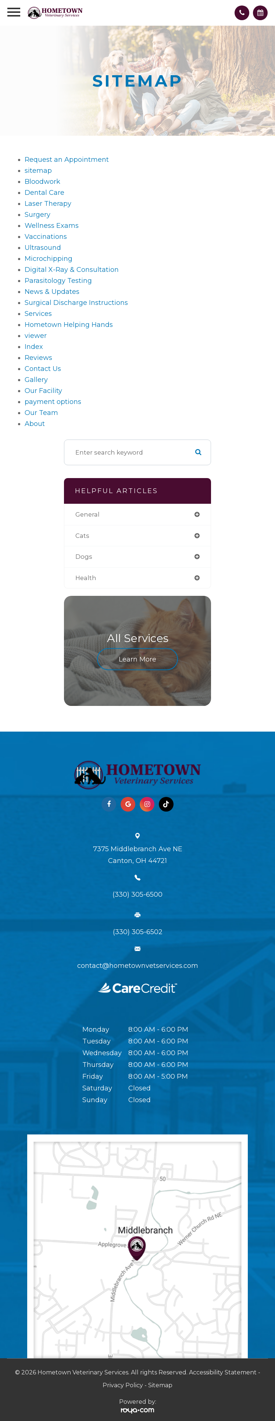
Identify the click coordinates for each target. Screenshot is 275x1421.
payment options (53, 402)
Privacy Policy (123, 1385)
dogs (83, 556)
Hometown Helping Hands (69, 325)
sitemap (38, 171)
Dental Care (44, 193)
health (85, 578)
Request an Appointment (67, 160)
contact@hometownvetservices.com (137, 966)
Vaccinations (46, 237)
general (87, 514)
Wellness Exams (52, 226)
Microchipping (48, 259)
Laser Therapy (48, 204)
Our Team (41, 413)
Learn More (137, 659)
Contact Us (43, 369)
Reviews (38, 358)
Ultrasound (43, 248)
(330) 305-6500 (137, 894)
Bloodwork (42, 182)
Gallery (36, 380)
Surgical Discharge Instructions (76, 303)
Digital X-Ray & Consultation (72, 270)
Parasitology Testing (58, 281)
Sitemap (160, 1385)
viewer (36, 336)
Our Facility (43, 391)
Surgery (37, 215)
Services (38, 314)
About (35, 424)
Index (34, 347)
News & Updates (52, 292)
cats (82, 535)
